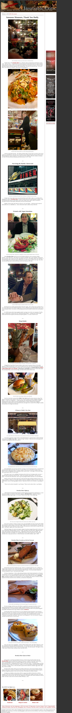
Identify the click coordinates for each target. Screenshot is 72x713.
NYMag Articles (29, 10)
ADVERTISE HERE (51, 123)
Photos (2, 11)
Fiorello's (16, 368)
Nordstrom (9, 702)
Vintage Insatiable (51, 706)
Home (3, 706)
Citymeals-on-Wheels (6, 707)
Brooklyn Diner (5, 661)
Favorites (35, 10)
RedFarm (27, 609)
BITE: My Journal (16, 10)
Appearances (9, 10)
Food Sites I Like (42, 707)
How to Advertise (27, 707)
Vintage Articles (45, 10)
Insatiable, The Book (51, 707)
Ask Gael (23, 10)
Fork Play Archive (35, 707)
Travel (39, 10)
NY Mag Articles (32, 706)
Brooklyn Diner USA (8, 368)
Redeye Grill (35, 702)
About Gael (3, 10)
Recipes (50, 10)
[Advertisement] (50, 31)
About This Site (14, 707)
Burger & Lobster (23, 702)
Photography (20, 707)
